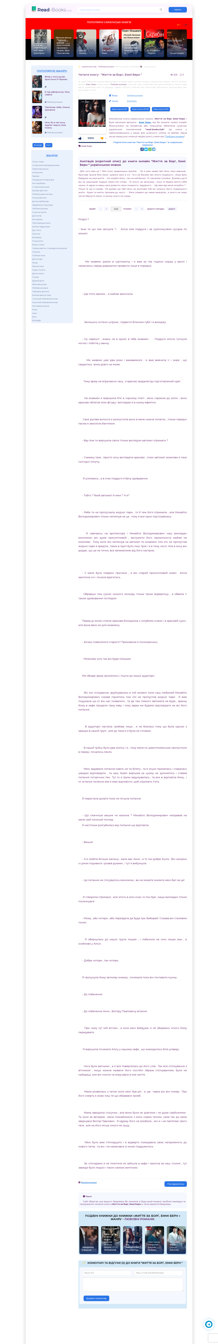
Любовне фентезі (40, 291)
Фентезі (36, 234)
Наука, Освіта (38, 270)
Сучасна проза (39, 212)
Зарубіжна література (42, 205)
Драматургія (38, 281)
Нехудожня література (43, 180)
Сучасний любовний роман (45, 299)
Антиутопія (37, 172)
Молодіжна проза (40, 306)
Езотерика (37, 219)
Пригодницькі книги (41, 223)
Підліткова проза (40, 169)
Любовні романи (40, 208)
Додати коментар (96, 1298)
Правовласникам (89, 1182)
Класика (36, 252)
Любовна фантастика (42, 194)
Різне (34, 309)
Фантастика (38, 266)
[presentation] (179, 24)
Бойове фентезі (39, 190)
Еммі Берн (91, 84)
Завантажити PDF (119, 109)
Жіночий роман (39, 284)
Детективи (37, 259)
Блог (49, 145)
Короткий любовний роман (45, 302)
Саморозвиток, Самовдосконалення (49, 248)
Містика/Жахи (38, 183)
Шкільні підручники (41, 226)
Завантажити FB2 (161, 109)
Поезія (35, 277)
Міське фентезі (39, 198)
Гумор (35, 263)
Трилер (35, 176)
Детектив (36, 216)
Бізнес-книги (38, 244)
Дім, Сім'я (36, 230)
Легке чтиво (38, 162)
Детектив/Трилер (40, 201)
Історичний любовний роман (46, 165)
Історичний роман (40, 187)
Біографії (38, 145)
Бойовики (36, 237)
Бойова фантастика (41, 295)
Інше (34, 313)
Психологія (37, 241)
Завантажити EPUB (140, 109)
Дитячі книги (38, 273)
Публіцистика (38, 255)
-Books (54, 9)
